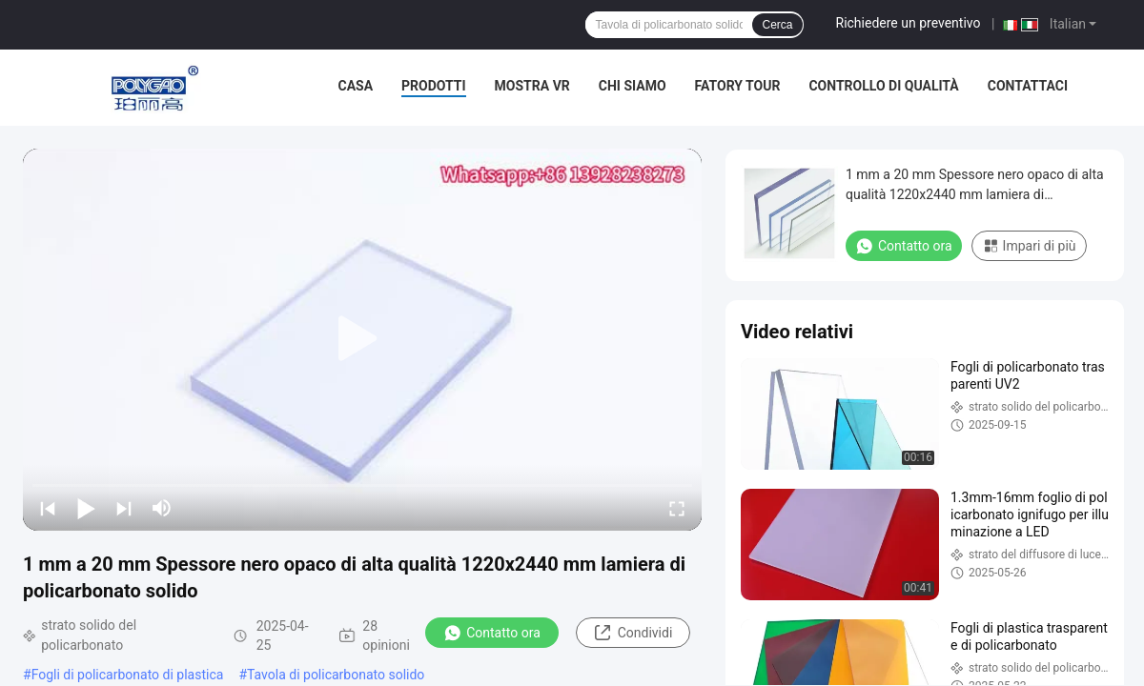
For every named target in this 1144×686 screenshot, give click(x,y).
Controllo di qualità (883, 85)
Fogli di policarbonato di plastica (127, 674)
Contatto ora (492, 632)
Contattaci (1028, 85)
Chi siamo (632, 85)
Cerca (777, 24)
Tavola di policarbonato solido (335, 674)
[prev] (48, 508)
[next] (124, 508)
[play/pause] (86, 508)
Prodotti (433, 85)
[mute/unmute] (162, 508)
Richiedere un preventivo (908, 22)
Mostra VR (532, 85)
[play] (362, 339)
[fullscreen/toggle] (677, 508)
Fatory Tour (738, 85)
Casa (356, 85)
